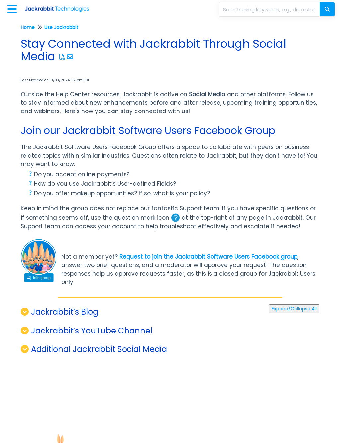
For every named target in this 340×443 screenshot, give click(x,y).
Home (28, 27)
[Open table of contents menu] (13, 8)
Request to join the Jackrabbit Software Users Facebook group (208, 257)
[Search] (327, 9)
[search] (270, 9)
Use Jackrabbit (61, 27)
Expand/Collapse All (294, 308)
